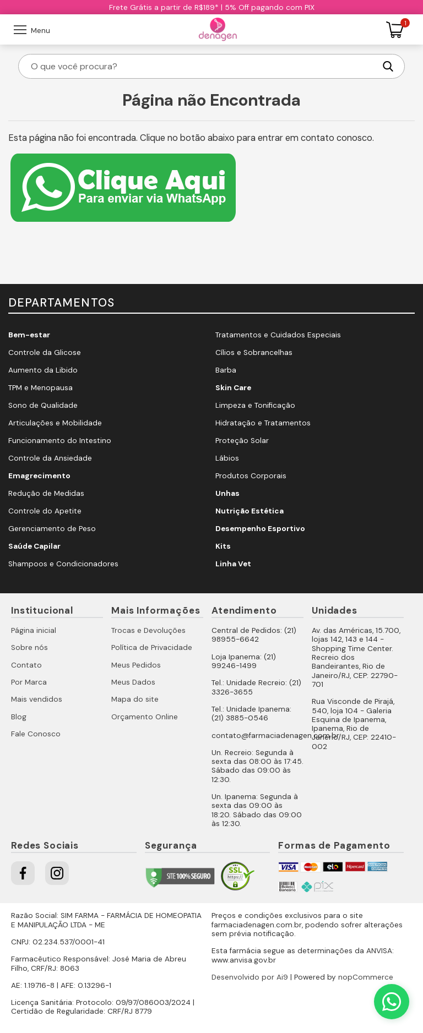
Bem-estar (29, 335)
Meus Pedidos (136, 665)
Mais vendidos (36, 699)
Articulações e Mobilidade (55, 423)
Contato (26, 665)
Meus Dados (133, 682)
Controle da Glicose (44, 352)
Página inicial (33, 630)
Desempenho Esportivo (260, 528)
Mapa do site (135, 699)
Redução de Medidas (46, 493)
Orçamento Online (144, 717)
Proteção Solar (242, 440)
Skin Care (233, 387)
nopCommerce (365, 977)
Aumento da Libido (43, 370)
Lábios (227, 458)
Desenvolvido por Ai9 (250, 977)
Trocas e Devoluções (148, 630)
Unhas (227, 493)
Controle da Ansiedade (50, 458)
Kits (223, 546)
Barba (225, 370)
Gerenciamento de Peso (52, 528)
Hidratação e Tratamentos (263, 423)
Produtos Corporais (250, 475)
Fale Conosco (36, 734)
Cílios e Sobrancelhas (253, 352)
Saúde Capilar (34, 546)
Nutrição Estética (249, 511)
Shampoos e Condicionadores (63, 564)
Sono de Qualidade (43, 405)
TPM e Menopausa (40, 387)
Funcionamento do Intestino (59, 440)
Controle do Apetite (45, 511)
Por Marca (29, 682)
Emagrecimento (39, 475)
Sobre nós (29, 647)
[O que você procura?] (202, 66)
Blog (18, 717)
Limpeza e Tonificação (255, 405)
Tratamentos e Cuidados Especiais (278, 335)
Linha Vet (233, 564)
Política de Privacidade (151, 647)
